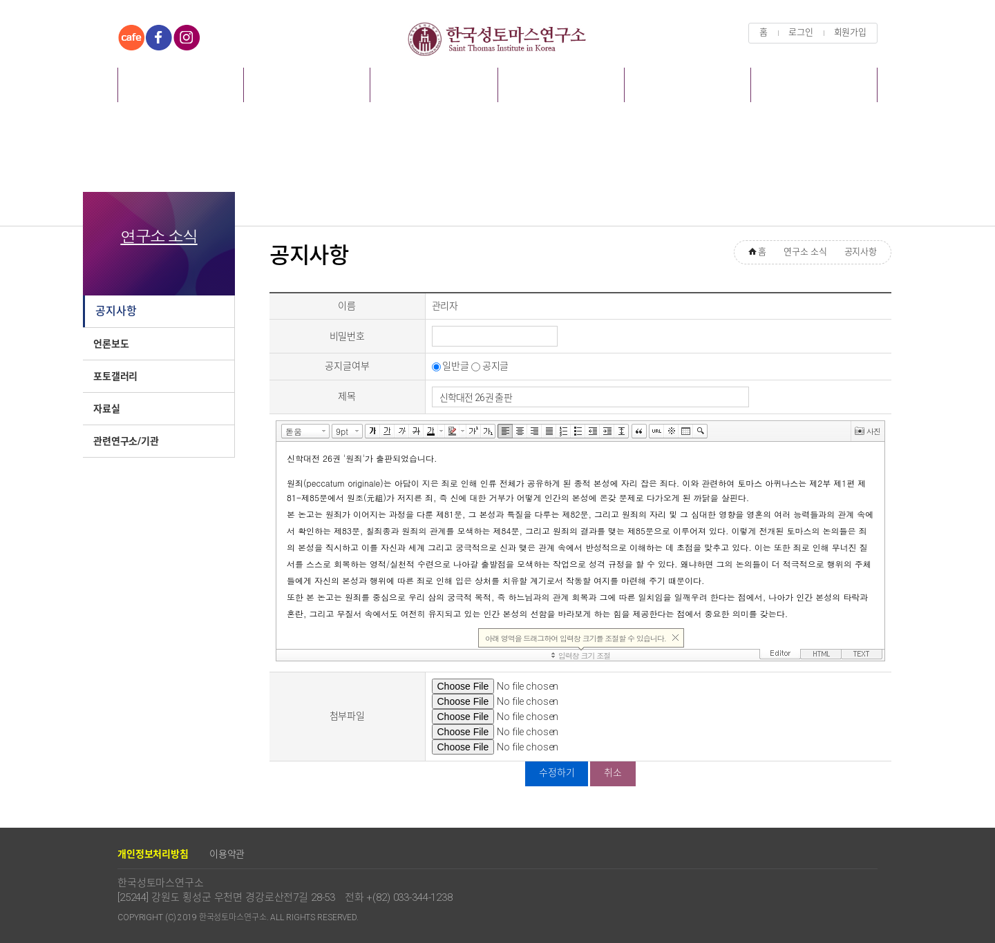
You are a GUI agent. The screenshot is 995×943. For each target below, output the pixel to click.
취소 (613, 772)
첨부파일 (347, 715)
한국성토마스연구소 (497, 38)
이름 (347, 305)
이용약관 (227, 853)
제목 (347, 396)
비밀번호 (347, 336)
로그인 (800, 32)
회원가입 (850, 32)
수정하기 (556, 772)
